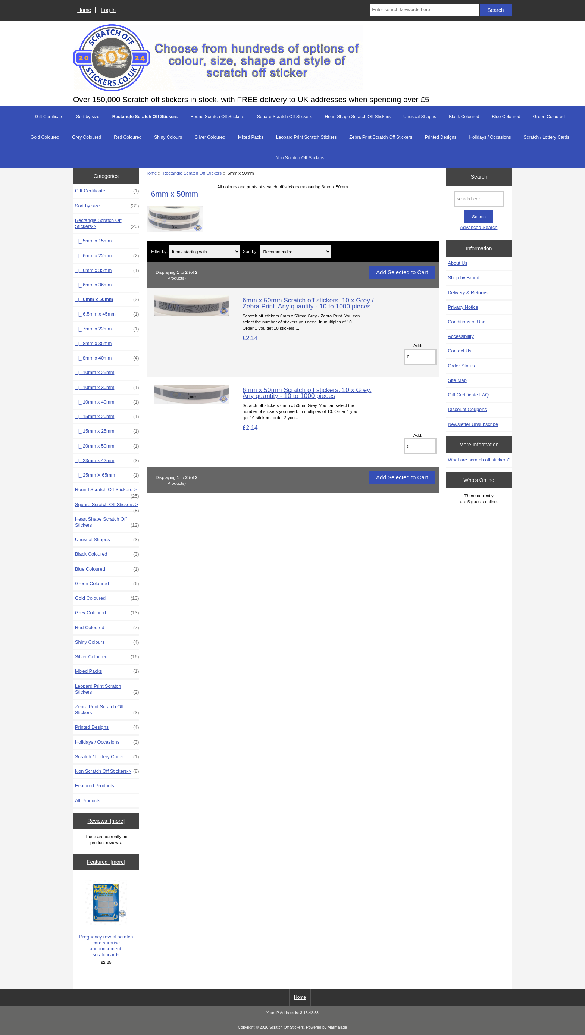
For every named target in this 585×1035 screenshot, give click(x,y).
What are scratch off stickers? (479, 459)
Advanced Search (479, 227)
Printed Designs (441, 137)
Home (84, 10)
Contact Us (459, 351)
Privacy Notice (463, 307)
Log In (108, 10)
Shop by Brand (463, 277)
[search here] (479, 199)
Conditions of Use (466, 321)
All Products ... (90, 800)
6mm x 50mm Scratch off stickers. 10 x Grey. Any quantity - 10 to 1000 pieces (307, 392)
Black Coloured (464, 116)
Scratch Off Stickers (286, 1027)
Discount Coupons (467, 409)
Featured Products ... (97, 785)
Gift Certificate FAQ (468, 395)
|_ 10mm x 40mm (107, 402)
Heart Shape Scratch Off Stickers (358, 116)
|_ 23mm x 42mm (107, 461)
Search (479, 177)
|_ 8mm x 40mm (107, 358)
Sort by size (88, 116)
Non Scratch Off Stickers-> (107, 771)
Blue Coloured (506, 116)
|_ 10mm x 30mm (107, 388)
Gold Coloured (45, 137)
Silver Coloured (210, 137)
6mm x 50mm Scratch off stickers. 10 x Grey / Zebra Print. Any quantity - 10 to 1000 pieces (308, 303)
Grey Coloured (86, 137)
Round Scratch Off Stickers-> (107, 491)
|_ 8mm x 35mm (93, 343)
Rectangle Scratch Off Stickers (192, 172)
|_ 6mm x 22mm (107, 256)
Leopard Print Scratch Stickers (306, 137)
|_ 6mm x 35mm (107, 270)
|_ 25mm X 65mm (107, 475)
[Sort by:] (295, 251)
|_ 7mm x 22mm (107, 329)
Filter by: (159, 251)
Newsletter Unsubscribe (473, 424)
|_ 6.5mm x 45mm (107, 314)
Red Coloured (127, 137)
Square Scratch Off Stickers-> (107, 506)
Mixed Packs (250, 137)
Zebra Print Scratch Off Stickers (380, 137)
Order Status (461, 365)
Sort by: (250, 251)
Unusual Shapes (419, 116)
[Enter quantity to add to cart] (420, 357)
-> (107, 223)
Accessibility (460, 336)
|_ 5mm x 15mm (93, 241)
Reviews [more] (106, 821)
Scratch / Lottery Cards (546, 137)
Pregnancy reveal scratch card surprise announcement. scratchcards (106, 918)
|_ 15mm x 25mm (107, 431)
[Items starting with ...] (204, 251)
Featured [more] (106, 862)
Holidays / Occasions (490, 137)
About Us (457, 263)
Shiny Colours (168, 137)
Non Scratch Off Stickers (299, 157)
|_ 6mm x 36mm (93, 285)
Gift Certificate (49, 116)
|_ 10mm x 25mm (94, 372)
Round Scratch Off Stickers (217, 116)
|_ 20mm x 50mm (107, 446)
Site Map (457, 380)
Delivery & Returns (467, 292)
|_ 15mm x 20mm (107, 417)
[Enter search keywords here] (424, 10)
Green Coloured (549, 116)
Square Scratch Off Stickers (284, 116)
